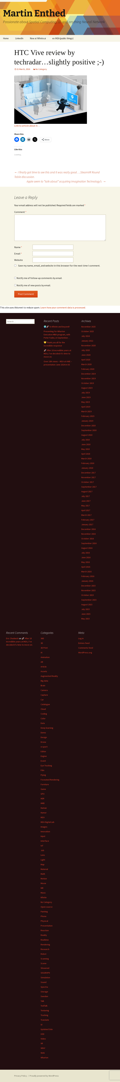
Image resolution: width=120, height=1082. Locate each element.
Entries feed (84, 643)
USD (42, 1034)
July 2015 (85, 609)
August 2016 (86, 548)
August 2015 (86, 604)
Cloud (43, 709)
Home (6, 38)
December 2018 (88, 425)
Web (43, 1052)
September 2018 (88, 430)
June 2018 (85, 444)
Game (43, 789)
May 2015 (85, 618)
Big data (44, 680)
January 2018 (87, 468)
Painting (44, 911)
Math (43, 873)
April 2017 (85, 510)
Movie (43, 883)
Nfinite (44, 897)
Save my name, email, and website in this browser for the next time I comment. (59, 265)
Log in (81, 638)
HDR (42, 798)
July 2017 (85, 496)
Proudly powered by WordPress (44, 1075)
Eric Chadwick (12, 638)
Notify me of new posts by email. (34, 285)
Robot (43, 954)
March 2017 (86, 515)
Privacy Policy (20, 1075)
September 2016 (88, 543)
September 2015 (88, 599)
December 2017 (88, 472)
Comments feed (85, 647)
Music (43, 892)
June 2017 (85, 501)
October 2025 (87, 331)
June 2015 (85, 614)
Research (45, 949)
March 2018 (86, 458)
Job (42, 850)
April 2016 (85, 566)
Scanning (45, 958)
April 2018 (85, 453)
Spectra (44, 987)
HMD (43, 803)
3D (42, 643)
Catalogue (45, 704)
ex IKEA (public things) (62, 38)
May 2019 (85, 402)
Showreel (45, 968)
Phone (43, 916)
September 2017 (88, 486)
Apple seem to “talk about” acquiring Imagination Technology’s (66, 181)
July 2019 (85, 392)
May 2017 (85, 505)
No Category (41, 69)
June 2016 (85, 557)
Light (43, 859)
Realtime (45, 939)
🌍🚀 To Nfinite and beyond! (56, 326)
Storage (44, 991)
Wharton (44, 1057)
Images (44, 826)
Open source (46, 906)
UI (41, 1024)
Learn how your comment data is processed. (63, 307)
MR (42, 888)
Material (44, 869)
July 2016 (85, 552)
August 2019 (86, 387)
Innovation (45, 831)
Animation (45, 657)
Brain (43, 685)
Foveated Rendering (50, 779)
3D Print (44, 647)
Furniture (45, 784)
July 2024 (85, 336)
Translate (45, 1019)
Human (44, 808)
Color (43, 718)
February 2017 (87, 519)
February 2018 (87, 463)
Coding (44, 713)
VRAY (43, 1048)
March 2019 (86, 411)
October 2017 (87, 482)
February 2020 (87, 369)
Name (18, 247)
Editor (43, 751)
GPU (42, 793)
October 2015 (87, 595)
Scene (43, 963)
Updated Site (47, 1029)
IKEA (43, 817)
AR (42, 662)
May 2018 (85, 449)
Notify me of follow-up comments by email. (39, 278)
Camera (44, 690)
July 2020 (85, 350)
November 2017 (88, 477)
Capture (44, 695)
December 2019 (88, 373)
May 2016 (85, 562)
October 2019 (87, 383)
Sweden (44, 996)
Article (44, 666)
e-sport (44, 746)
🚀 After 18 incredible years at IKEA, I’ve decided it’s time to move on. (57, 353)
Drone (43, 742)
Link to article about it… (27, 125)
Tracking (44, 1015)
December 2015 (88, 585)
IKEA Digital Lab (47, 822)
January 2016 (87, 581)
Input (43, 836)
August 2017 (86, 491)
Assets (44, 671)
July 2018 (85, 439)
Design (44, 737)
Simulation (45, 977)
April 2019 (85, 406)
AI (41, 652)
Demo (43, 732)
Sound (43, 982)
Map (42, 864)
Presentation (46, 925)
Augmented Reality (49, 676)
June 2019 (85, 397)
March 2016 (86, 571)
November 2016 (88, 533)
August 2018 (86, 435)
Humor (44, 812)
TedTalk (44, 1005)
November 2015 (88, 590)
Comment (20, 211)
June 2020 (85, 355)
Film (42, 770)
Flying (43, 775)
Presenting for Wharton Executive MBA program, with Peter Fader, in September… (57, 334)
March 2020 (86, 364)
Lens (43, 855)
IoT (42, 845)
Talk (42, 1001)
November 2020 (88, 345)
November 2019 (88, 378)
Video (43, 1038)
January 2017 (87, 524)
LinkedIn (19, 38)
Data (43, 723)
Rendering (45, 944)
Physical (44, 921)
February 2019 (87, 416)
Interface (45, 841)
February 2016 (87, 576)
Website (18, 259)
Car (42, 699)
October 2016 (87, 538)
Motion (44, 878)
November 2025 (88, 326)
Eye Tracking (46, 765)
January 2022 (87, 340)
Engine (44, 756)
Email (18, 253)
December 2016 (88, 529)
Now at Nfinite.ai (38, 38)
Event (43, 760)
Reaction (45, 930)
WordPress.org (85, 652)
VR (42, 1043)
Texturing (45, 1010)
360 (42, 638)
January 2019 (87, 420)
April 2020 (85, 359)
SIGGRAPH (45, 972)
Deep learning (47, 727)
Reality (44, 935)
